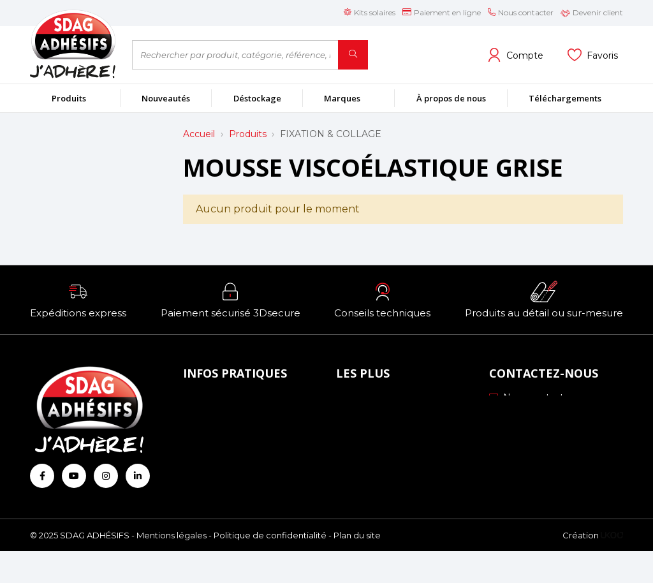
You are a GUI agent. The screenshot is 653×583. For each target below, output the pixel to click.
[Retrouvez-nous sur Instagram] (106, 476)
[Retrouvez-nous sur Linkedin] (138, 476)
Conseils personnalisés (389, 470)
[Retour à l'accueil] (71, 43)
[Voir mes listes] (592, 55)
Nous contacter (531, 397)
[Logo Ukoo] (612, 566)
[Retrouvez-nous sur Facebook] (42, 476)
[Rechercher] (353, 55)
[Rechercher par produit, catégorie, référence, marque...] (235, 55)
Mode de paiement (230, 418)
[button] (78, 300)
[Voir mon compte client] (515, 55)
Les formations (373, 453)
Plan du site (357, 566)
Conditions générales (233, 453)
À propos (207, 400)
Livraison (206, 435)
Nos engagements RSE (393, 400)
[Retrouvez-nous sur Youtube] (74, 476)
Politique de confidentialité (270, 566)
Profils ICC (363, 435)
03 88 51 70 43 (529, 415)
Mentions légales (171, 566)
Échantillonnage (376, 418)
